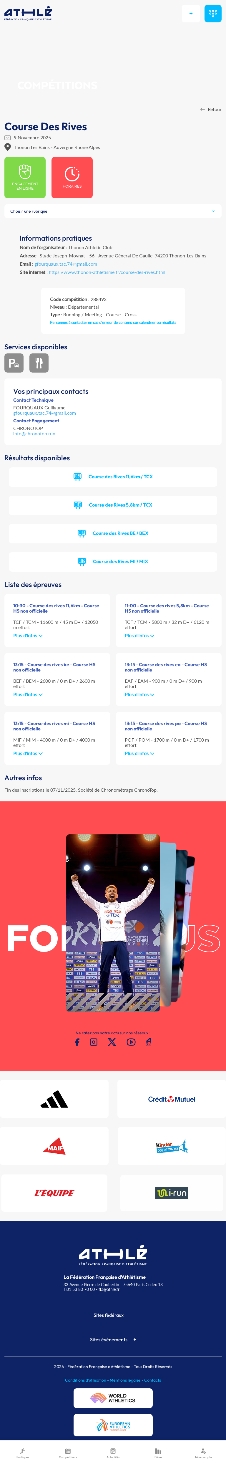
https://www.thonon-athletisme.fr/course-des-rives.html (107, 272)
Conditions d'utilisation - (87, 1380)
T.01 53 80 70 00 (79, 1289)
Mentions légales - (127, 1380)
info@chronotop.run (34, 433)
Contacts (152, 1380)
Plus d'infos (28, 635)
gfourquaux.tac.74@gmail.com (65, 264)
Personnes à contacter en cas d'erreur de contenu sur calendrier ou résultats (113, 322)
